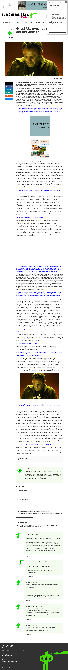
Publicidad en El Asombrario (9, 661)
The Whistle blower (45, 460)
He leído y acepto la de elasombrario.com (33, 511)
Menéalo (9, 96)
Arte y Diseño (38, 22)
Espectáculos (23, 22)
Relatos (64, 22)
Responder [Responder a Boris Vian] (28, 600)
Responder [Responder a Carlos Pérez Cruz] (30, 576)
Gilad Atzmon (21, 460)
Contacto (4, 660)
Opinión (11, 22)
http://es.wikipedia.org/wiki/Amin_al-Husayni (37, 630)
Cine (44, 22)
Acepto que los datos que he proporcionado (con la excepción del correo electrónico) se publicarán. (39, 514)
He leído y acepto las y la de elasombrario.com (59, 653)
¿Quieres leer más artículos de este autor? (35, 481)
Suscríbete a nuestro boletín (56, 638)
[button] (19, 15)
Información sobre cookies (9, 657)
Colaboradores (6, 663)
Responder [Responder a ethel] (28, 556)
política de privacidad (33, 511)
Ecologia (4, 22)
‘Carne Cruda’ (28, 474)
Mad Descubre (57, 22)
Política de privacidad (7, 655)
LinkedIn (10, 89)
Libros (17, 22)
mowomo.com (16, 667)
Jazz (26, 460)
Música (31, 22)
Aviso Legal (5, 654)
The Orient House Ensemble (34, 460)
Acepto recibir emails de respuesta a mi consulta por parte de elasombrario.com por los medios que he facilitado (59, 647)
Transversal (49, 22)
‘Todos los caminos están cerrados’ (53, 477)
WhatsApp (9, 92)
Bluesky (9, 98)
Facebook (10, 86)
